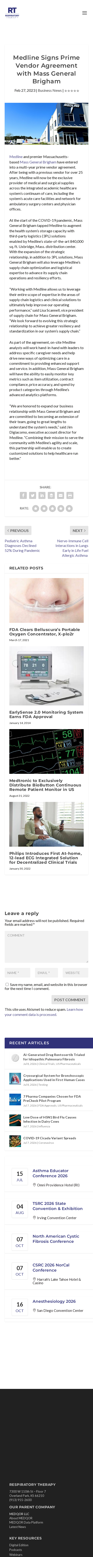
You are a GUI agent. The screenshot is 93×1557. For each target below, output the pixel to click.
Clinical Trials (46, 1064)
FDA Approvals (47, 1105)
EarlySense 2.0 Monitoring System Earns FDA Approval (46, 714)
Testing (43, 1084)
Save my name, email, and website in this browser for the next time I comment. (46, 986)
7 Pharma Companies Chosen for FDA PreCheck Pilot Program (52, 1098)
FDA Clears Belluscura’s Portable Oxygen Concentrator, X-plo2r (44, 631)
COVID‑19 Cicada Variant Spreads (49, 1138)
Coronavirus (46, 1142)
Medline (16, 156)
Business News (50, 90)
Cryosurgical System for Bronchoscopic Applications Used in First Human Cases (54, 1078)
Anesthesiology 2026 (54, 1301)
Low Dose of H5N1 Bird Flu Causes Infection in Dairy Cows (49, 1119)
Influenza (44, 1126)
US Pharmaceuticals (68, 1064)
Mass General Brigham (38, 162)
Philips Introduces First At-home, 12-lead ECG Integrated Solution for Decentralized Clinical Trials (45, 858)
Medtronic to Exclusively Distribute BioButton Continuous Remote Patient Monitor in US (45, 785)
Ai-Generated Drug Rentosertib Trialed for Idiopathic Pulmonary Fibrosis (54, 1057)
